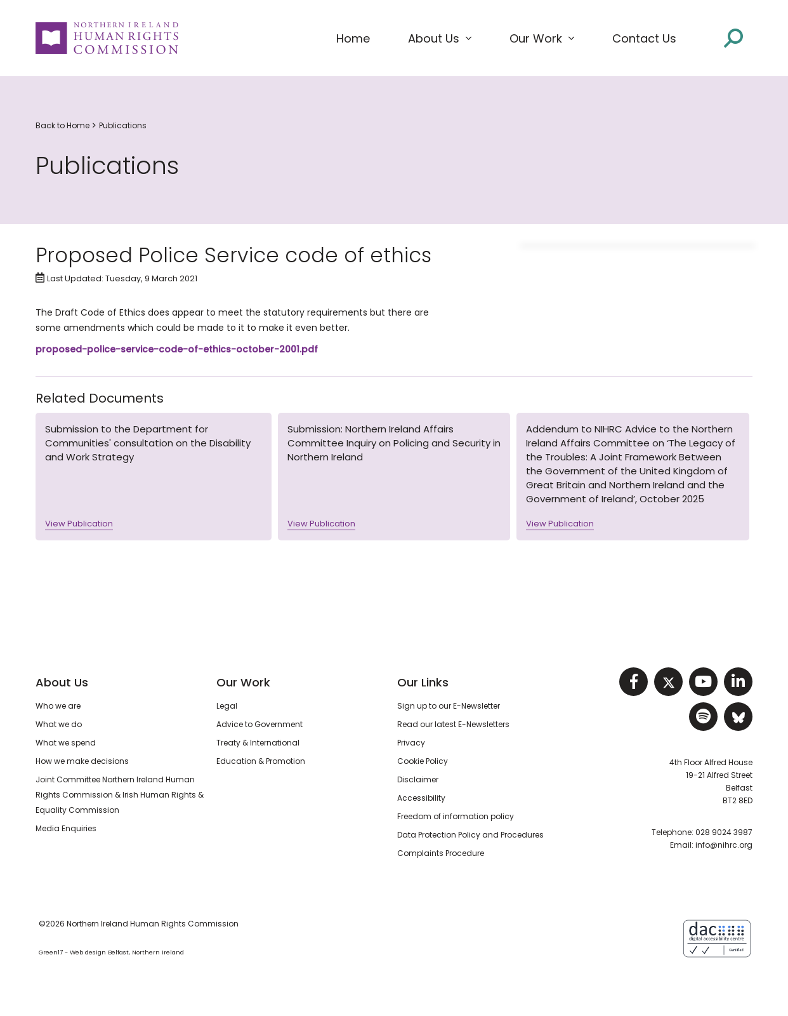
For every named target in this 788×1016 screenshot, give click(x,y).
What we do (59, 724)
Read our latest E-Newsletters (453, 724)
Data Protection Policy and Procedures (470, 834)
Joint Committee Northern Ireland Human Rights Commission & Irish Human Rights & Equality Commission (120, 794)
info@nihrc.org (723, 844)
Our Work (243, 682)
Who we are (58, 705)
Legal (226, 705)
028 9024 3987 (723, 832)
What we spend (66, 742)
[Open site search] (733, 38)
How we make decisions (82, 761)
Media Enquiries (66, 828)
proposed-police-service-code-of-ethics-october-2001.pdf (177, 349)
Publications (123, 125)
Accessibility (421, 797)
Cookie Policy (422, 761)
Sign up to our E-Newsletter (448, 705)
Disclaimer (417, 779)
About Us (62, 682)
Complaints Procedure (440, 853)
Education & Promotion (260, 761)
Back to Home (62, 125)
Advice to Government (259, 724)
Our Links (423, 682)
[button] (439, 39)
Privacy (411, 742)
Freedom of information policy (455, 816)
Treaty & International (257, 742)
